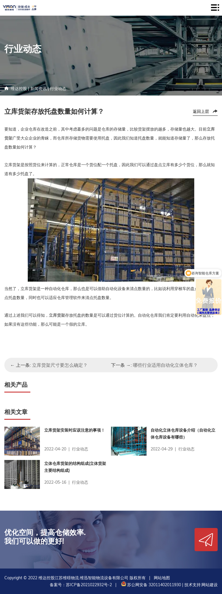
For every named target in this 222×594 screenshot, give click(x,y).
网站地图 (162, 577)
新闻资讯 (38, 88)
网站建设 (209, 584)
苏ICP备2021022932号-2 (89, 584)
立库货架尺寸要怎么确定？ (60, 365)
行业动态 (58, 88)
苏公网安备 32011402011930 (150, 584)
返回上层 (201, 111)
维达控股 (19, 88)
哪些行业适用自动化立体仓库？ (165, 365)
